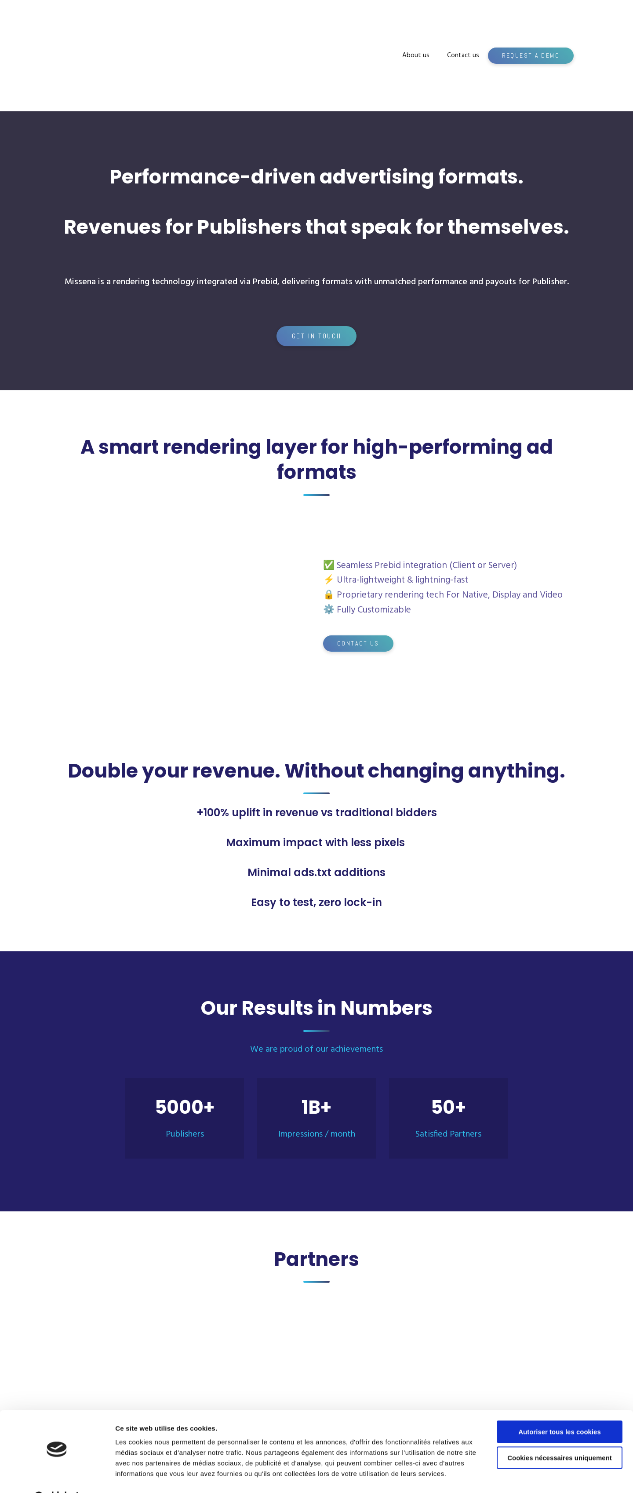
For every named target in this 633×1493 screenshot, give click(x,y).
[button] (531, 56)
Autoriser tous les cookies (559, 1409)
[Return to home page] (127, 55)
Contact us (463, 55)
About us (415, 55)
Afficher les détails (145, 1475)
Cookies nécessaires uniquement (559, 1435)
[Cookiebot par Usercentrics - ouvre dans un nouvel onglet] (56, 1475)
